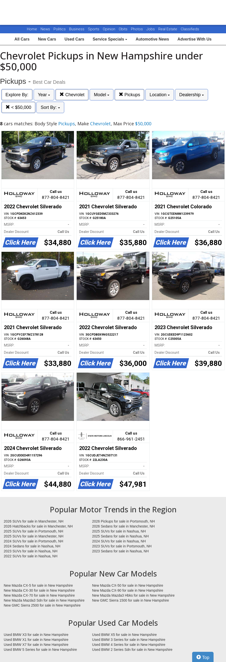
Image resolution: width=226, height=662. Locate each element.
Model (101, 94)
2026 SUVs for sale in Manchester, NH (33, 521)
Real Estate (168, 29)
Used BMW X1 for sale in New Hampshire (36, 640)
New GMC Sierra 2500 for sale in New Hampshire (42, 605)
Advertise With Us (194, 39)
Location (160, 94)
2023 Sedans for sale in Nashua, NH (120, 551)
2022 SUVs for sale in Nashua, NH (30, 556)
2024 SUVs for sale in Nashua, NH (119, 541)
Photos (137, 29)
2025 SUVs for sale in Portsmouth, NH (33, 531)
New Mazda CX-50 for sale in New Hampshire (127, 585)
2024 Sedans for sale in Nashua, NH (32, 546)
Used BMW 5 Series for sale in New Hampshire (40, 650)
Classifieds (190, 29)
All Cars (21, 39)
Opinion (109, 29)
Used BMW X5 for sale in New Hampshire (124, 635)
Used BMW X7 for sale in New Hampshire (36, 645)
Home (32, 29)
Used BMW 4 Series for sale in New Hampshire (128, 645)
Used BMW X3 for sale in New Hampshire (36, 635)
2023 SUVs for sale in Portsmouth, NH (122, 546)
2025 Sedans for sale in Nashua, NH (120, 536)
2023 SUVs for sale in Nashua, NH (30, 551)
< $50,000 (18, 107)
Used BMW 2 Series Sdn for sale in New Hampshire (132, 650)
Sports (94, 29)
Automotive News (152, 39)
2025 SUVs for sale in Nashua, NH (119, 531)
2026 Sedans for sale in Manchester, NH (123, 526)
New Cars (47, 39)
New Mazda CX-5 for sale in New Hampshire (38, 585)
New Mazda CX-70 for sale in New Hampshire (39, 595)
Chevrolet (71, 94)
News (45, 29)
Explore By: (16, 94)
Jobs (151, 29)
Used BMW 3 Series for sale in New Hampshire (128, 640)
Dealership (191, 94)
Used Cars (74, 39)
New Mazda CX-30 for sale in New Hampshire (39, 590)
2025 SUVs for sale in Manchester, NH (33, 536)
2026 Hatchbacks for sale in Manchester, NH (38, 526)
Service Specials (110, 39)
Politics (60, 29)
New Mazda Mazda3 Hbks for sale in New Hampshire (133, 595)
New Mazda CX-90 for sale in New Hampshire (127, 590)
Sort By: (50, 107)
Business (77, 29)
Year (44, 94)
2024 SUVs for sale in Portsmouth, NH (33, 541)
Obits (123, 29)
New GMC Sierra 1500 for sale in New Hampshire (130, 600)
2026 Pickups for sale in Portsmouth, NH (123, 521)
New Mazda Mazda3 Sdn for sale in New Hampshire (44, 600)
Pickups (129, 94)
